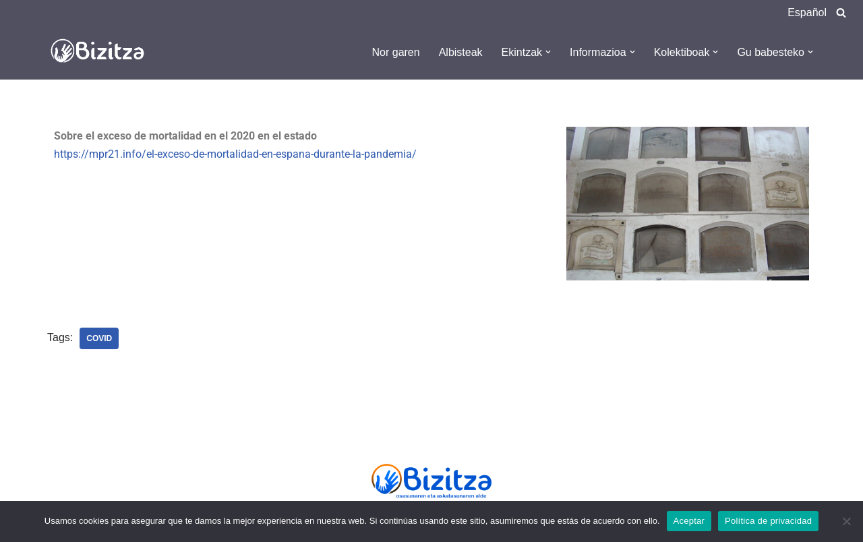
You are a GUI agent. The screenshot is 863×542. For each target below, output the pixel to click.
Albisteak (461, 52)
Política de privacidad (768, 521)
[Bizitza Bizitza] (101, 51)
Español (807, 12)
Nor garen (396, 52)
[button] (548, 52)
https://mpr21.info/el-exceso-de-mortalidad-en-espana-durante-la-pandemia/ (235, 154)
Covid (99, 338)
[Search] (841, 12)
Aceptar (689, 521)
